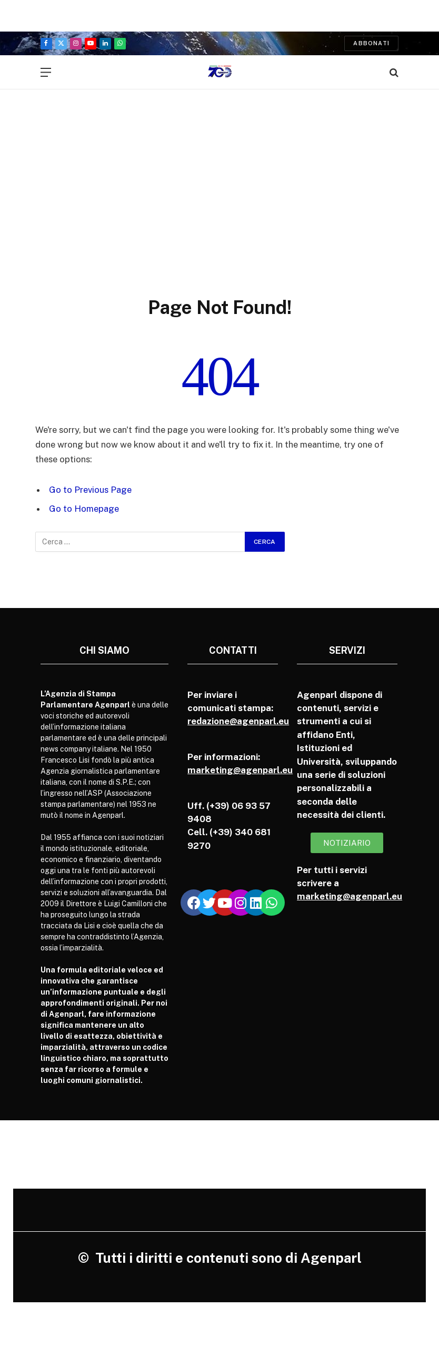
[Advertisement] (219, 181)
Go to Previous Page (90, 489)
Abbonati (371, 43)
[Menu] (46, 72)
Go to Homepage (84, 508)
